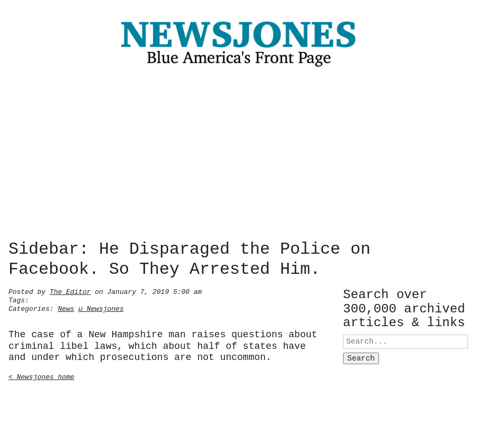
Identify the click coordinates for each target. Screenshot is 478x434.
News (66, 307)
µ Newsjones (101, 307)
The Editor (70, 291)
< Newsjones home (41, 376)
